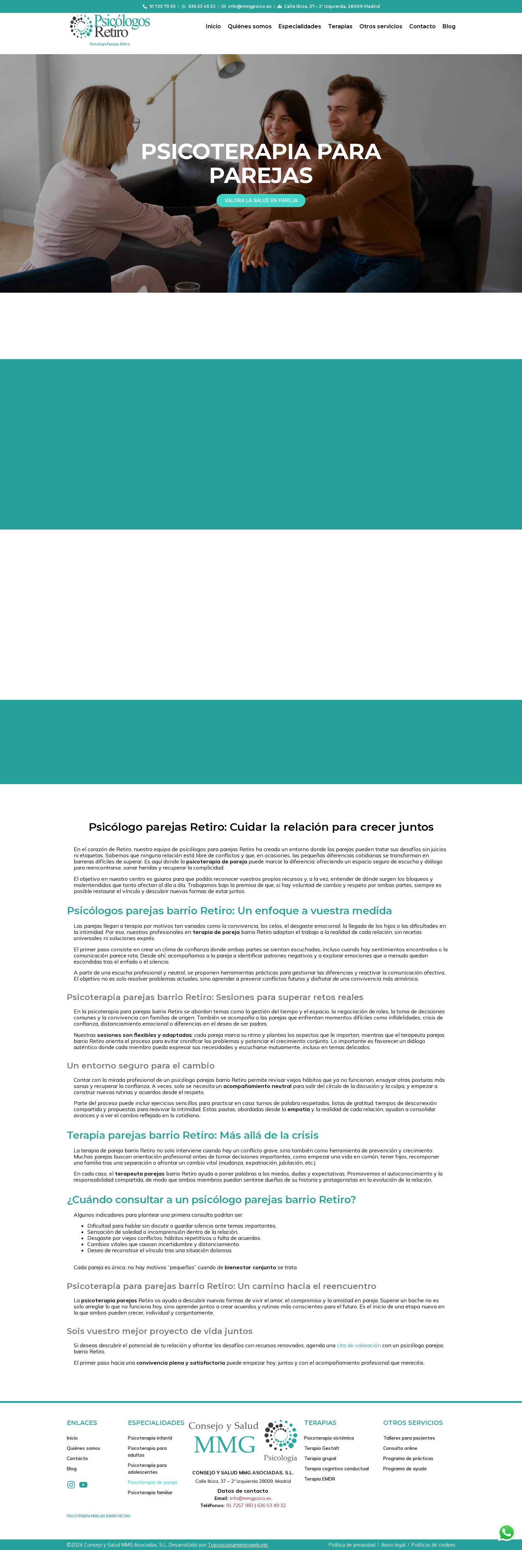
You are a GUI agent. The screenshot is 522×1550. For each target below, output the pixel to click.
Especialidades (300, 26)
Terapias (340, 26)
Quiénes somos (250, 26)
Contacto (422, 26)
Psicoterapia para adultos (147, 1451)
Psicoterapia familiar (150, 1492)
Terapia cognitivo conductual (336, 1468)
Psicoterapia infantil (150, 1438)
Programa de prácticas (408, 1458)
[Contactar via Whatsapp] (506, 1540)
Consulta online (400, 1448)
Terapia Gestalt (321, 1448)
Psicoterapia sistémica (329, 1438)
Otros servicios (380, 26)
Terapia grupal (320, 1458)
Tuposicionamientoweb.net (238, 1545)
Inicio (213, 26)
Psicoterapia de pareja (152, 1482)
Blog (449, 26)
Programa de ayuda (405, 1468)
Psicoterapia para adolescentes (147, 1468)
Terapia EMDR (319, 1479)
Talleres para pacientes (409, 1438)
